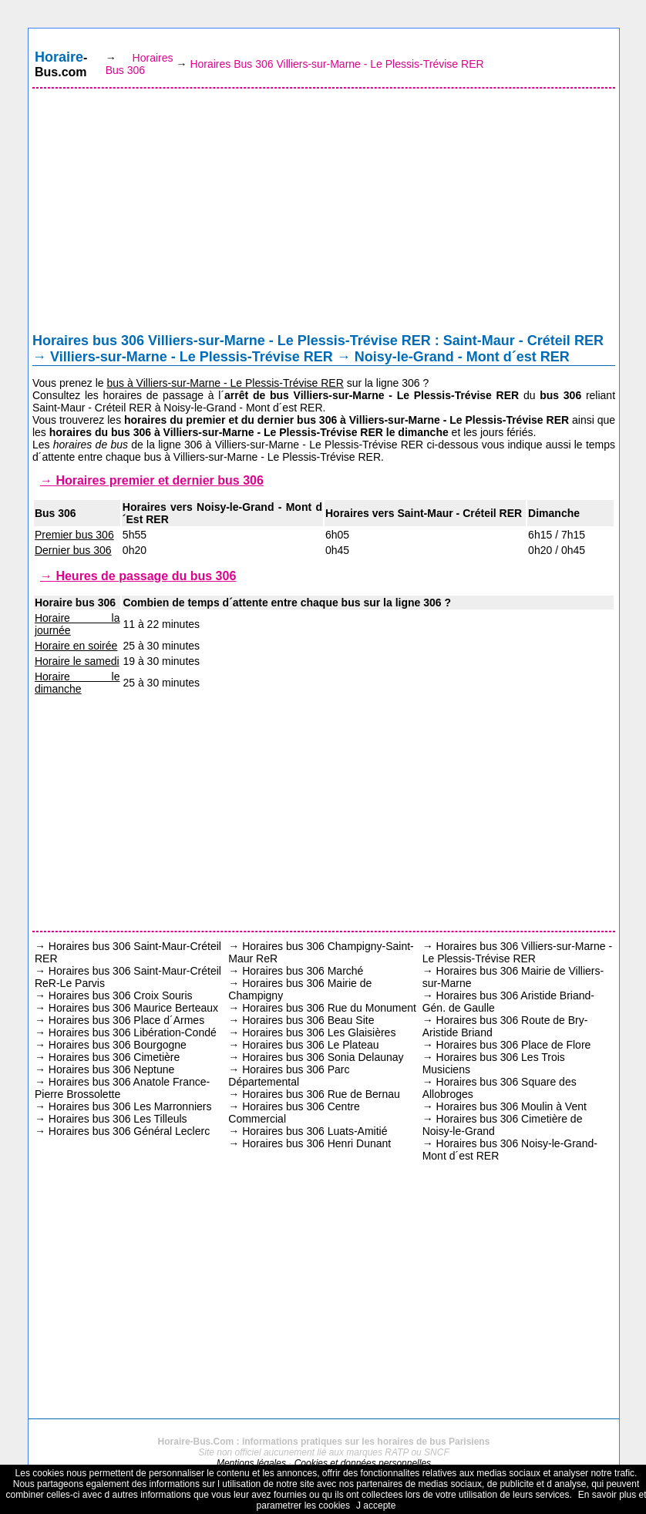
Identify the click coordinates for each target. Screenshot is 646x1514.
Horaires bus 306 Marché (302, 971)
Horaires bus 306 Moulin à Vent (511, 1106)
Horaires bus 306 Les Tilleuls (118, 1119)
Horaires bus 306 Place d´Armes (126, 1020)
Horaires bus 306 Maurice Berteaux (133, 1008)
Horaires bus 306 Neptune (111, 1069)
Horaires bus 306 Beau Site (308, 1020)
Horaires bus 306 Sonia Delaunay (322, 1057)
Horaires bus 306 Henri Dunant (316, 1143)
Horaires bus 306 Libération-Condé (133, 1032)
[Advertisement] (323, 214)
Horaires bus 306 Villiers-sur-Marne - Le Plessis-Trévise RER (517, 952)
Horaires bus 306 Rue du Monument (329, 1008)
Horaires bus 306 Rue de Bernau (321, 1094)
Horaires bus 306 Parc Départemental (288, 1075)
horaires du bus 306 (100, 432)
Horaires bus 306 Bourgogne (118, 1045)
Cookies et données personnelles (362, 1463)
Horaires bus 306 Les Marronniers (130, 1106)
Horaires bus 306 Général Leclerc (129, 1131)
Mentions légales (251, 1463)
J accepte (375, 1505)
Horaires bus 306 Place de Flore (513, 1045)
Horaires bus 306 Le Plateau (310, 1045)
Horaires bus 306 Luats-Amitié (314, 1131)
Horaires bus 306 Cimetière (114, 1057)
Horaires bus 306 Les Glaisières (318, 1032)
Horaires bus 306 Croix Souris (121, 995)
